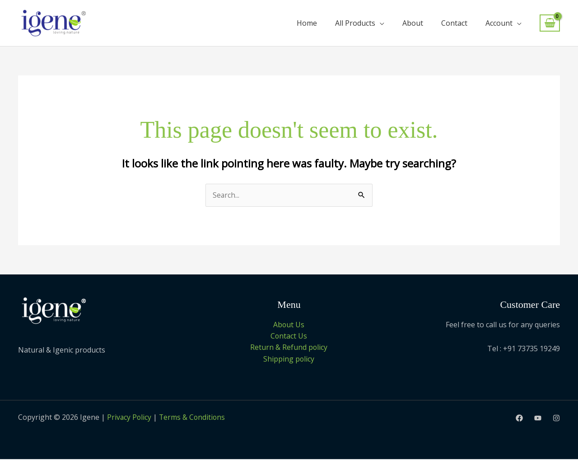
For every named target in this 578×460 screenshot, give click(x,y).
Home (307, 23)
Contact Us (289, 336)
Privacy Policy (129, 418)
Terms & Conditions (194, 418)
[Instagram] (556, 418)
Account (499, 23)
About (412, 23)
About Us (289, 325)
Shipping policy (289, 359)
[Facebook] (519, 418)
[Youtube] (537, 418)
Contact (454, 23)
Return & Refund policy (289, 348)
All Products (355, 23)
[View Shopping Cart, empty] (550, 23)
